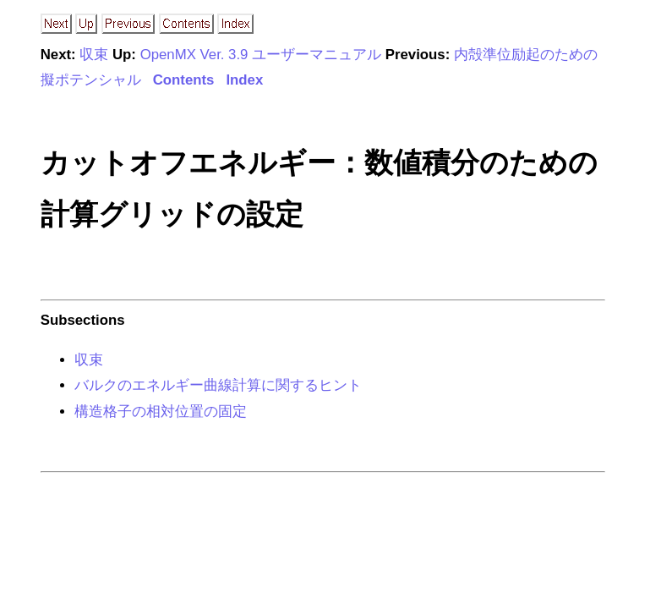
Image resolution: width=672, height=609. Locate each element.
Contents (184, 80)
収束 (93, 55)
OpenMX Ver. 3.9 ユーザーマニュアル (260, 55)
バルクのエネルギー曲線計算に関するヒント (218, 385)
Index (244, 80)
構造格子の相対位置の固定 (160, 411)
